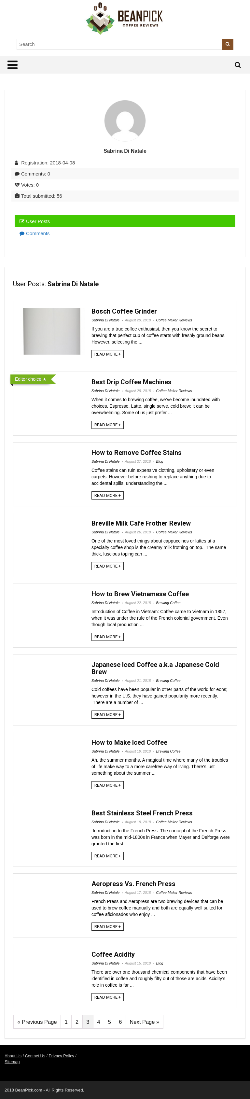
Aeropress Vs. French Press (133, 884)
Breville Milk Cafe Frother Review (141, 523)
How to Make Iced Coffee (129, 742)
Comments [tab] (35, 233)
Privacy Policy (61, 1056)
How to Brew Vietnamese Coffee (140, 594)
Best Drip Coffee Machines (131, 382)
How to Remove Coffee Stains (136, 453)
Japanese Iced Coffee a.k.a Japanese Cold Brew (155, 668)
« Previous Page (37, 1022)
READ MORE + (107, 354)
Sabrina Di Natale (105, 320)
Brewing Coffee (168, 603)
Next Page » (144, 1022)
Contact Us (35, 1056)
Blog (159, 461)
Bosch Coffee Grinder (124, 311)
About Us (13, 1056)
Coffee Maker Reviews (174, 320)
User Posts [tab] (35, 221)
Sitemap (12, 1062)
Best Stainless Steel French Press (142, 813)
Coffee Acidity (113, 954)
